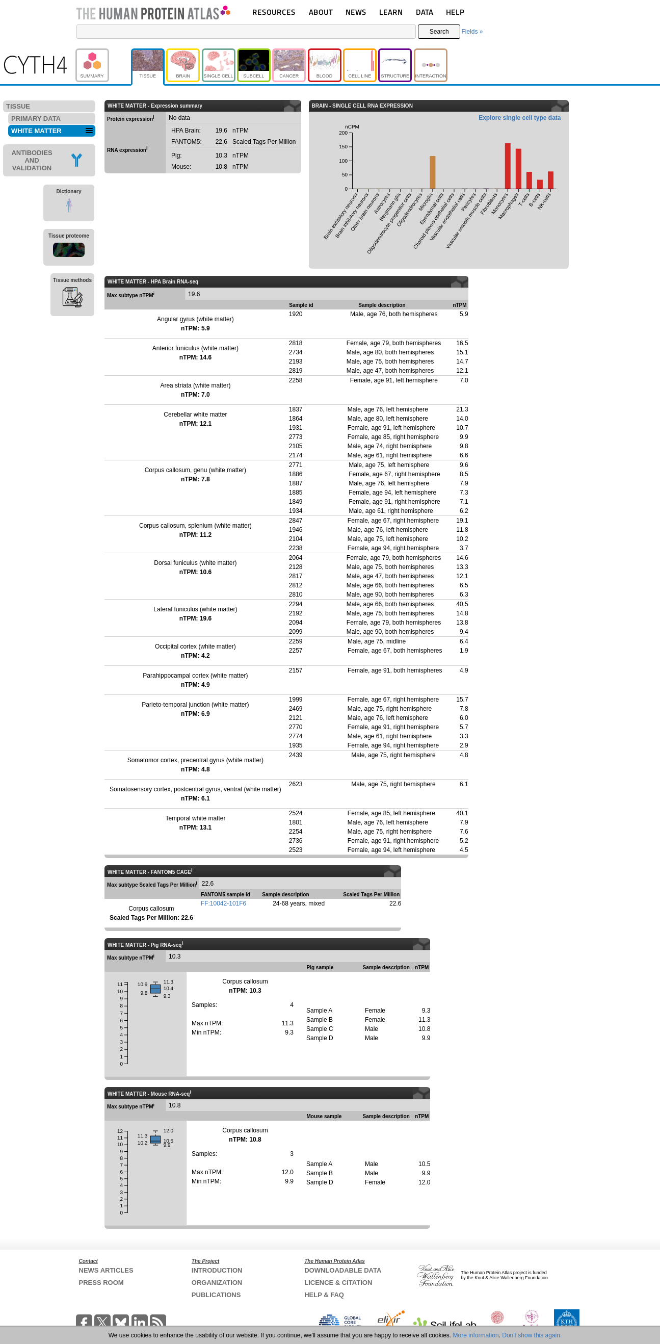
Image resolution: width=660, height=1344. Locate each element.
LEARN (391, 12)
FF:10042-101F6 (223, 903)
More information (476, 1335)
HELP (455, 12)
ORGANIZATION (217, 1282)
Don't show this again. (532, 1335)
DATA (424, 12)
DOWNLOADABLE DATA (342, 1270)
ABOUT (321, 12)
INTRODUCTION (217, 1270)
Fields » (472, 31)
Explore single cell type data (520, 117)
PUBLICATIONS (216, 1295)
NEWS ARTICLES (106, 1270)
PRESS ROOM (101, 1282)
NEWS (356, 12)
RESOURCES (274, 12)
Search (439, 31)
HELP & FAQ (324, 1295)
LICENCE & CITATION (338, 1282)
